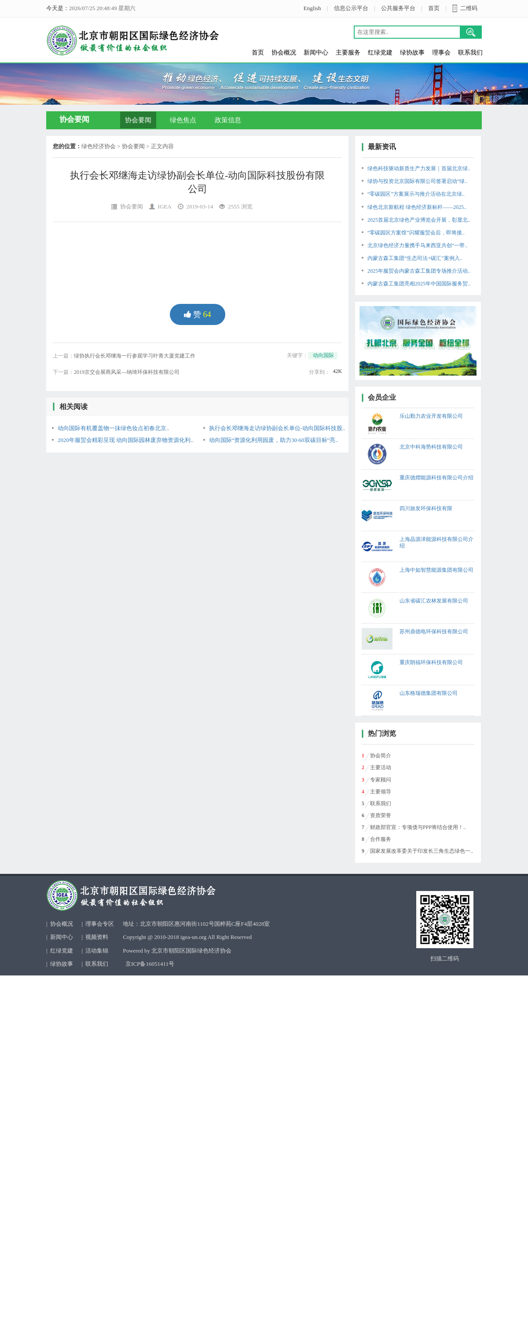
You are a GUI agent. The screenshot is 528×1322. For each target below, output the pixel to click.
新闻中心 (316, 52)
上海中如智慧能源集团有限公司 (436, 570)
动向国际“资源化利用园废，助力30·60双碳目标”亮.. (273, 440)
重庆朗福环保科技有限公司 (431, 662)
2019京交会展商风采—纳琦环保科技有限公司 (127, 372)
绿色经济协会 (98, 146)
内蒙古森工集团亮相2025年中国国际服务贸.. (418, 284)
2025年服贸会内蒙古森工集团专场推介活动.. (418, 271)
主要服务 (348, 52)
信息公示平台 (351, 8)
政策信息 (228, 120)
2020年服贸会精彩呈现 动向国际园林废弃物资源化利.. (126, 440)
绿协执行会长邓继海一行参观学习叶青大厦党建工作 (134, 356)
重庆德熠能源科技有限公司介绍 (436, 478)
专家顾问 (380, 780)
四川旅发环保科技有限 (426, 508)
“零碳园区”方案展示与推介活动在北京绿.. (416, 194)
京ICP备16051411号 (149, 963)
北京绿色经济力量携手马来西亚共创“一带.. (417, 245)
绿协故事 (412, 52)
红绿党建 (380, 52)
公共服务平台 (398, 8)
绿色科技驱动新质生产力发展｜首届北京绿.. (418, 168)
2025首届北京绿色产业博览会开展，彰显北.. (418, 220)
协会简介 (380, 755)
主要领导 (380, 792)
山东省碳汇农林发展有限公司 (434, 601)
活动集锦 (96, 950)
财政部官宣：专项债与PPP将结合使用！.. (418, 827)
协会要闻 (138, 120)
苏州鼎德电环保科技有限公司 (434, 631)
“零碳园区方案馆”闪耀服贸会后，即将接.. (416, 233)
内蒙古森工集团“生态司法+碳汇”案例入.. (414, 258)
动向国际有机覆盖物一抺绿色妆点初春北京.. (113, 428)
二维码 (468, 8)
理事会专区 (99, 923)
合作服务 (380, 839)
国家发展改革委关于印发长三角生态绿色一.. (421, 851)
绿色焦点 (183, 120)
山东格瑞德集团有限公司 (429, 693)
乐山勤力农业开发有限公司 (431, 416)
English (312, 8)
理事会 (441, 52)
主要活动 (380, 767)
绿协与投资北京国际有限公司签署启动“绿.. (417, 181)
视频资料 (96, 937)
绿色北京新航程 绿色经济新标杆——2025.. (416, 207)
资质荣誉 (380, 815)
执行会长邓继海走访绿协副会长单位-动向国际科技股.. (277, 428)
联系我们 (470, 52)
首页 (434, 8)
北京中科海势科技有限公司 (431, 447)
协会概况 (283, 52)
